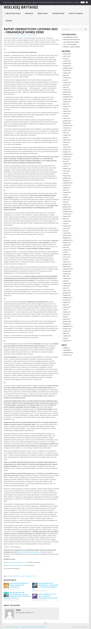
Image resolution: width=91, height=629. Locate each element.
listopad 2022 (67, 152)
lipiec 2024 (66, 104)
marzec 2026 (66, 56)
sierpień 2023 (67, 130)
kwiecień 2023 (67, 140)
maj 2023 (65, 137)
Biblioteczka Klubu (13, 13)
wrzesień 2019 (67, 242)
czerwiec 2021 (67, 192)
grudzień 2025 (67, 63)
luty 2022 (65, 173)
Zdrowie (9, 21)
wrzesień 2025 (67, 70)
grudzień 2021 (67, 178)
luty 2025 (65, 87)
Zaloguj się (66, 347)
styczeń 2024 (66, 118)
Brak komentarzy (32, 35)
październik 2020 (68, 211)
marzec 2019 (66, 257)
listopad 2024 (67, 94)
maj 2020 (65, 223)
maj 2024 (65, 109)
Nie (87, 2)
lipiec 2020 (66, 218)
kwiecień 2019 (67, 254)
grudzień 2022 (67, 149)
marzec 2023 (66, 142)
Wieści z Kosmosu (76, 13)
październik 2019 (68, 240)
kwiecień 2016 (67, 340)
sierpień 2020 (67, 216)
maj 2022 (65, 166)
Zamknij (83, 2)
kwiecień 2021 (67, 197)
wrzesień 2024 (67, 99)
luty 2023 (65, 144)
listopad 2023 (67, 123)
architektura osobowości (13, 576)
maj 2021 (65, 195)
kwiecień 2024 (67, 111)
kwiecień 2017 (67, 312)
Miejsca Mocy (43, 13)
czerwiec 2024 (67, 106)
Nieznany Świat (58, 13)
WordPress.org (67, 355)
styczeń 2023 (66, 147)
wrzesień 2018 (67, 271)
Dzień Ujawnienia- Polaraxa (70, 37)
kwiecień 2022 (67, 168)
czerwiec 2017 (67, 307)
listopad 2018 (67, 266)
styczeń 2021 (66, 204)
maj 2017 (65, 309)
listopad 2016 (67, 324)
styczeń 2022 (66, 175)
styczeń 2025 (66, 89)
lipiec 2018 (66, 276)
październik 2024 (68, 97)
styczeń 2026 (66, 61)
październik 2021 (68, 183)
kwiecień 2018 (67, 283)
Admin (5, 35)
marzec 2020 (66, 228)
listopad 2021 (67, 180)
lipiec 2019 (66, 247)
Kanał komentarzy (68, 352)
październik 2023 (68, 125)
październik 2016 (68, 326)
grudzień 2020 (67, 207)
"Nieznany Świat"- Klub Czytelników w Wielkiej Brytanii (43, 5)
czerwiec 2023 (67, 135)
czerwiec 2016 (67, 336)
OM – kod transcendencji (70, 44)
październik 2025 (68, 68)
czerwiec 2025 (67, 77)
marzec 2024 (66, 113)
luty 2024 (65, 116)
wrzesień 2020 (67, 214)
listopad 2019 (67, 238)
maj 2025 (65, 80)
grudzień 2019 (67, 235)
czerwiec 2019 (67, 250)
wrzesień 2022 (67, 156)
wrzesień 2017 (67, 300)
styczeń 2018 (66, 290)
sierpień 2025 (67, 73)
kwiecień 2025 (67, 82)
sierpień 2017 (67, 302)
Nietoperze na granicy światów (71, 46)
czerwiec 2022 (67, 163)
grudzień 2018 (67, 264)
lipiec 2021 (66, 190)
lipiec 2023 (66, 132)
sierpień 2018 (67, 273)
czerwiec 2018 (67, 278)
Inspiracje (29, 13)
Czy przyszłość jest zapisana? (71, 42)
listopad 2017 (67, 295)
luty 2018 (65, 288)
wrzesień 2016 (67, 328)
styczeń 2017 (66, 319)
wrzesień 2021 (67, 185)
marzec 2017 (66, 314)
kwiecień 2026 (67, 54)
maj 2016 (65, 338)
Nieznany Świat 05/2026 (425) (71, 39)
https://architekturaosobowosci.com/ (17, 562)
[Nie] (89, 2)
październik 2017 (68, 297)
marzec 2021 (66, 199)
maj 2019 (65, 252)
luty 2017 (65, 316)
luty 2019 (65, 259)
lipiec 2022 (66, 161)
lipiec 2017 (66, 305)
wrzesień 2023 (67, 128)
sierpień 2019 (67, 245)
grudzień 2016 (67, 321)
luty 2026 (65, 58)
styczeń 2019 (66, 261)
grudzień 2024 (67, 92)
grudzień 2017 (67, 293)
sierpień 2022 (67, 159)
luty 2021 (65, 202)
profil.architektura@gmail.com (16, 565)
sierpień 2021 (67, 187)
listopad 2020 (67, 209)
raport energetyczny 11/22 (29, 576)
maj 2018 (65, 281)
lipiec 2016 (66, 333)
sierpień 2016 (67, 331)
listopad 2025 (67, 65)
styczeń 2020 (66, 233)
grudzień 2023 (67, 120)
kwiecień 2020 (67, 226)
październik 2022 (68, 154)
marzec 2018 (66, 285)
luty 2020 (65, 230)
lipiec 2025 (66, 75)
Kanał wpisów (67, 350)
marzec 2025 (66, 85)
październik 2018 (68, 269)
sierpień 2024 (67, 101)
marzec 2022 (66, 171)
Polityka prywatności (79, 627)
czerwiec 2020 (67, 221)
